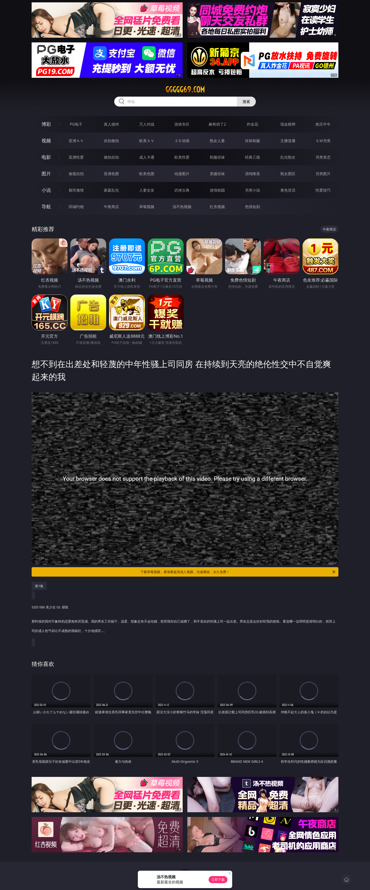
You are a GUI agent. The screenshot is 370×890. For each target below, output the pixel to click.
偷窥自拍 (76, 173)
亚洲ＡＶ (76, 140)
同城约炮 (76, 206)
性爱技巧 (323, 190)
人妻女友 (146, 190)
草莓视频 (146, 206)
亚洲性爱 (76, 157)
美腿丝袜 (217, 173)
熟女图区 (287, 173)
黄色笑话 (287, 190)
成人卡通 (146, 157)
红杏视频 (217, 206)
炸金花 (252, 124)
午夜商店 (111, 206)
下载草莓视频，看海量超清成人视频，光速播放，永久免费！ (238, 572)
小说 (46, 190)
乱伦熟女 (287, 157)
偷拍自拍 (111, 157)
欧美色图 (146, 173)
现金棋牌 (287, 124)
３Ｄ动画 (181, 140)
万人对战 (146, 124)
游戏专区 (181, 124)
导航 (46, 206)
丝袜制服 (252, 140)
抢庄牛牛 (323, 124)
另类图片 (323, 173)
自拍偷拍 (111, 140)
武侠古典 (181, 190)
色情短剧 (252, 206)
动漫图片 (181, 173)
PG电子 (76, 124)
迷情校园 (217, 190)
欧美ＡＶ (146, 140)
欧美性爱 (181, 157)
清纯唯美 (252, 173)
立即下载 (218, 879)
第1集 (39, 586)
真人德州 (111, 124)
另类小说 (252, 190)
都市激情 (76, 190)
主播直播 (287, 140)
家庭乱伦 (111, 190)
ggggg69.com (185, 89)
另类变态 (323, 157)
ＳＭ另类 (323, 140)
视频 (46, 140)
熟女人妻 (217, 140)
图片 (46, 173)
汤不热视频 (181, 206)
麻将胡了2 (217, 124)
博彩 (46, 124)
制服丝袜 (217, 157)
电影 (46, 157)
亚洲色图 (111, 173)
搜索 (246, 101)
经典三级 (252, 157)
